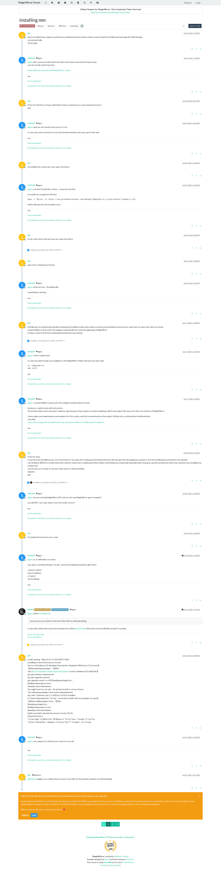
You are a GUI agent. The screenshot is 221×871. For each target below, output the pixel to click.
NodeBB (108, 862)
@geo (39, 58)
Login (34, 815)
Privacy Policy (115, 865)
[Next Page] (117, 824)
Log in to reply (195, 26)
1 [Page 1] (108, 824)
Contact (103, 865)
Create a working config (35, 634)
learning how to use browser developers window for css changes (49, 86)
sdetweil (31, 58)
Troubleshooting (27, 26)
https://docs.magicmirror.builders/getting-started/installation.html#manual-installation (66, 422)
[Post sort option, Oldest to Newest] (183, 26)
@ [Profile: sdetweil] (80, 628)
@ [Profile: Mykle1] (32, 779)
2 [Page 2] (112, 824)
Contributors (128, 862)
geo (29, 33)
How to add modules (34, 81)
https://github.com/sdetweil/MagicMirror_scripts (49, 70)
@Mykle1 (36, 775)
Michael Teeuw (121, 856)
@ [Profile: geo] (30, 62)
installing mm (45, 613)
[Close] (199, 796)
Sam (107, 859)
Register (25, 815)
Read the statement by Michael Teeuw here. (110, 12)
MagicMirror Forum (29, 2)
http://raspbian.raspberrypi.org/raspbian (51, 671)
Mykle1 (31, 610)
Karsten (129, 859)
